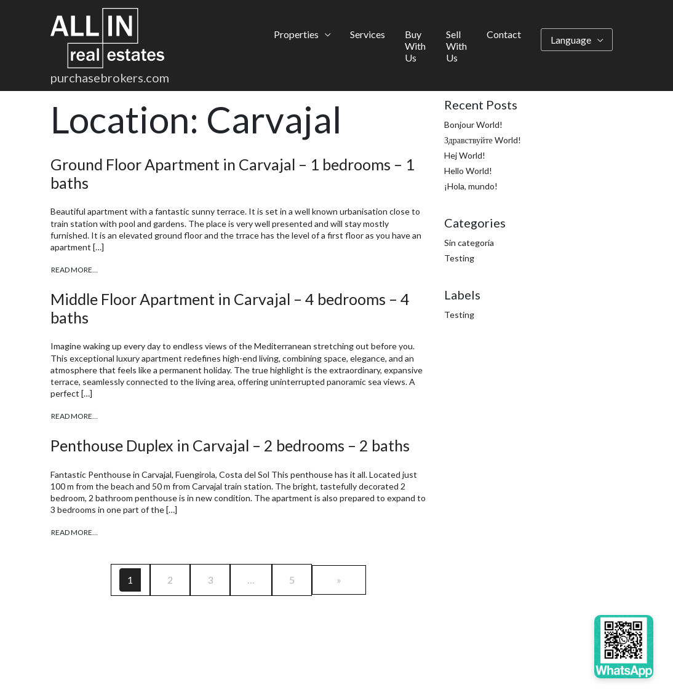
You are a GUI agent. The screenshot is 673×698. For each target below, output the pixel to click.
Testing (459, 258)
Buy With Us (415, 46)
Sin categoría (469, 242)
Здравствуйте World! (482, 140)
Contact (504, 35)
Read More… (74, 269)
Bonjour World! (473, 124)
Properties (296, 35)
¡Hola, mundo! (471, 186)
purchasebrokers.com (109, 79)
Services (367, 35)
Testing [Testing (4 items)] (459, 314)
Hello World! (468, 170)
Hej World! (464, 155)
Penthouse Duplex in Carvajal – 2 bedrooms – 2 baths (230, 445)
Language (571, 40)
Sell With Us (456, 46)
